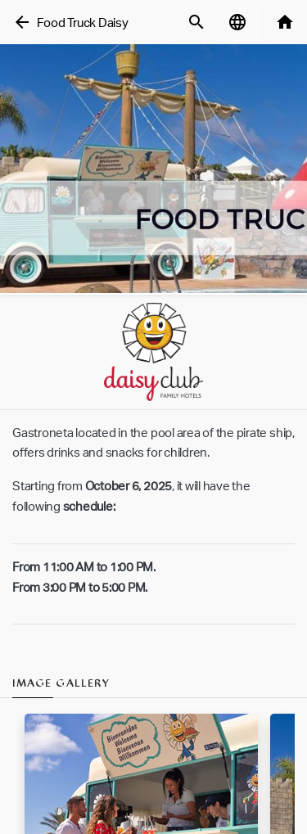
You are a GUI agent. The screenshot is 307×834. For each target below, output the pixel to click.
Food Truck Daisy (82, 22)
